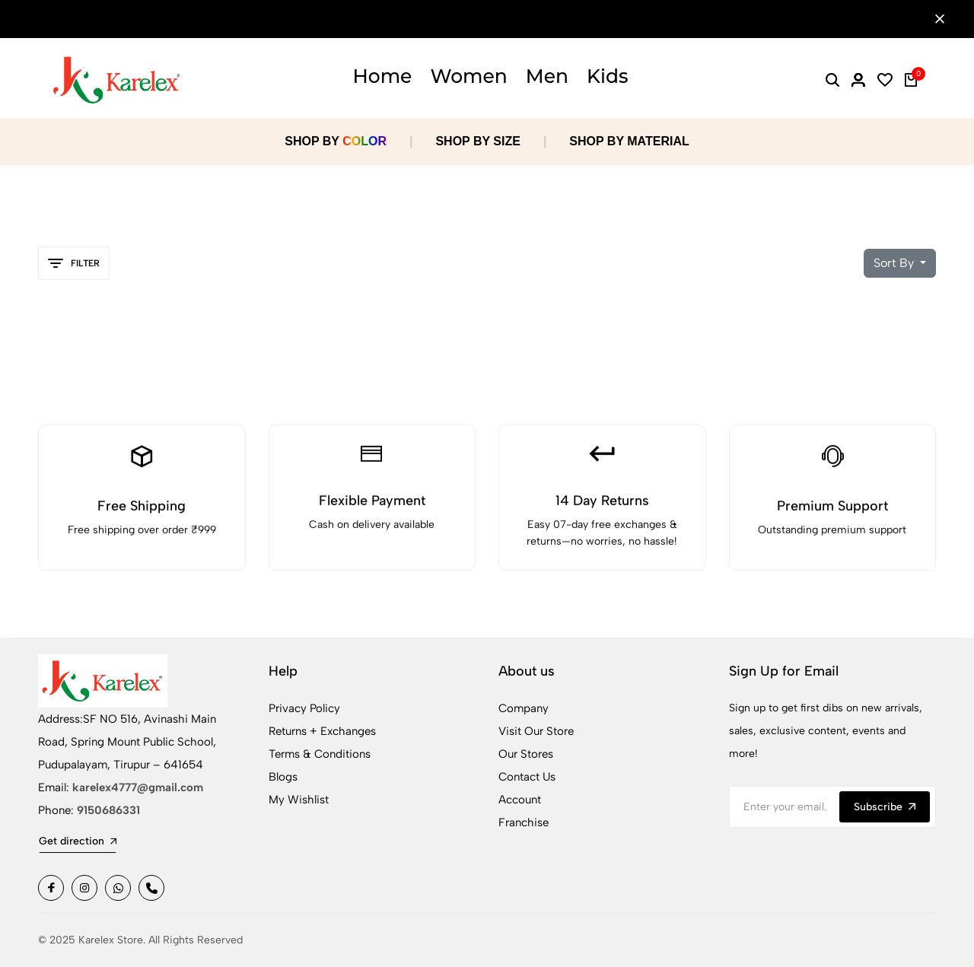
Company (523, 708)
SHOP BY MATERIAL (629, 141)
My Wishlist (299, 799)
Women (468, 76)
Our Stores (525, 754)
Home (382, 76)
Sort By (895, 263)
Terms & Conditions (320, 754)
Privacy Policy (304, 708)
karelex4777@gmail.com (137, 787)
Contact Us (526, 777)
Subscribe (884, 806)
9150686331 (108, 810)
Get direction (77, 841)
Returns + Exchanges (322, 731)
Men (547, 76)
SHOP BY (336, 141)
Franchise (523, 822)
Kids (608, 76)
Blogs (283, 777)
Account (519, 799)
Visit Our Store (536, 731)
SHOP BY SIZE (477, 141)
